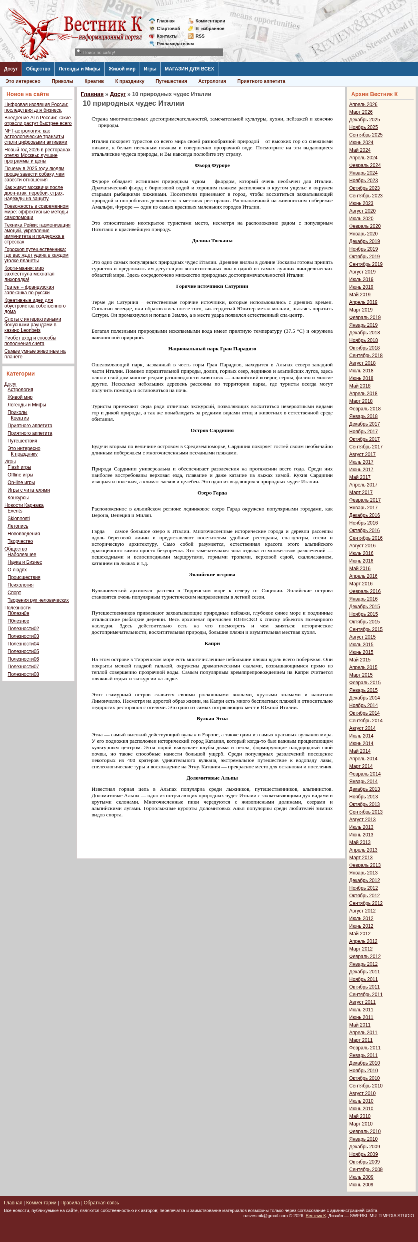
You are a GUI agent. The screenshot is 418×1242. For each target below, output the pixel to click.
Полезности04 (23, 644)
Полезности (17, 608)
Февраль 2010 (365, 1131)
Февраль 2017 (365, 500)
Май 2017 (360, 477)
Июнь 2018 (361, 378)
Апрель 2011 (363, 1032)
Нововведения (24, 534)
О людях (17, 570)
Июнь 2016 (361, 561)
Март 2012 (361, 949)
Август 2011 (362, 1002)
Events (15, 511)
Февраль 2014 (365, 774)
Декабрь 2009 (364, 1147)
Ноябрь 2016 (363, 523)
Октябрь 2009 (364, 1162)
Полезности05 (23, 651)
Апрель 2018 (363, 393)
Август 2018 (362, 363)
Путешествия (171, 81)
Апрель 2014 (363, 759)
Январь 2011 (363, 1055)
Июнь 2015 (361, 652)
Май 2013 (360, 842)
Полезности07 (23, 666)
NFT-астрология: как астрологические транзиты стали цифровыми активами (35, 136)
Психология (21, 585)
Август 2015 (362, 637)
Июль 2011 (361, 1010)
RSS (200, 36)
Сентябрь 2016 (366, 538)
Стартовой (168, 28)
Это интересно (23, 81)
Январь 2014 (363, 781)
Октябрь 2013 (364, 804)
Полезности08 (23, 674)
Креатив (94, 81)
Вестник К (316, 1215)
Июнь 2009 (361, 1185)
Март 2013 (361, 857)
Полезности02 (23, 628)
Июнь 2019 (361, 287)
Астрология (212, 81)
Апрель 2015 (363, 667)
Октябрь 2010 (364, 1078)
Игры (150, 69)
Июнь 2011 (361, 1017)
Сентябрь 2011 (366, 994)
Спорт (14, 592)
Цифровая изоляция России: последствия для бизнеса (36, 107)
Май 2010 (360, 1116)
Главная (166, 20)
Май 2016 (360, 568)
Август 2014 (362, 728)
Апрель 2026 (363, 104)
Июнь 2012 (361, 926)
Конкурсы (18, 497)
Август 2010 (362, 1093)
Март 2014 (361, 766)
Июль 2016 (361, 553)
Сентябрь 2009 (366, 1169)
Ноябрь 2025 (363, 127)
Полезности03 (23, 636)
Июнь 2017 (361, 469)
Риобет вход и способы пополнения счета (30, 340)
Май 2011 (360, 1025)
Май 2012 (360, 934)
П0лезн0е (18, 613)
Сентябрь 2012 (366, 903)
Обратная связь (101, 1203)
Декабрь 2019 (364, 241)
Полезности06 (23, 659)
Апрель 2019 (363, 302)
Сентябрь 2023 (366, 196)
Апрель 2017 (363, 485)
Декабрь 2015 (364, 606)
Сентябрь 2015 (366, 629)
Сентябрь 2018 (366, 355)
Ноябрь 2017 (363, 431)
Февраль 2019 (365, 317)
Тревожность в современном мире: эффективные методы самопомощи (36, 211)
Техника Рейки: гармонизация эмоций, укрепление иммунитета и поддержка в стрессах (37, 233)
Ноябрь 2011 (363, 979)
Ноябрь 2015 (363, 614)
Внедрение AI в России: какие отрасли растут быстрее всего (38, 120)
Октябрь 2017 (364, 439)
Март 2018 (361, 401)
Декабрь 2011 (364, 972)
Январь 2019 (363, 325)
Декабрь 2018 (364, 333)
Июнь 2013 (361, 835)
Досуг (11, 69)
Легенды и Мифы (79, 69)
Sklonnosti (19, 518)
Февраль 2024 (365, 165)
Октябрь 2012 (364, 895)
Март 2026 (361, 112)
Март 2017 (361, 492)
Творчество (20, 541)
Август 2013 (362, 819)
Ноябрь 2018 (363, 340)
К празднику (129, 81)
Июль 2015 (361, 644)
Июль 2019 (361, 279)
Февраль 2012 (365, 956)
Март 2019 (361, 310)
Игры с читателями (29, 490)
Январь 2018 (363, 416)
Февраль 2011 (365, 1048)
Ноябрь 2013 (363, 797)
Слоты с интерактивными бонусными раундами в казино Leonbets (32, 324)
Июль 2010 (361, 1101)
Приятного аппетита (261, 81)
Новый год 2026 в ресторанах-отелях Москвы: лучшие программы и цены (38, 155)
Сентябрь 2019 (366, 264)
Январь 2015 (363, 690)
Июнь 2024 (361, 142)
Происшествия (24, 577)
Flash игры (19, 467)
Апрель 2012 (363, 941)
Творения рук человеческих (38, 600)
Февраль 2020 (365, 226)
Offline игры (20, 475)
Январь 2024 (363, 173)
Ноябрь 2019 (363, 249)
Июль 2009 (361, 1177)
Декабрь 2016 (364, 515)
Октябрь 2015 (364, 622)
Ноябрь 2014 (363, 705)
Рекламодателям (172, 43)
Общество (38, 69)
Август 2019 (362, 272)
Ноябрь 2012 (363, 888)
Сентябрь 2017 (366, 447)
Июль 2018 (361, 371)
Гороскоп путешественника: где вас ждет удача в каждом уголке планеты (36, 255)
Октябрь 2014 (364, 713)
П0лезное (18, 621)
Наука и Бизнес (25, 562)
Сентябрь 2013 (366, 812)
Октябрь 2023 (364, 188)
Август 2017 (362, 454)
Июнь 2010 (361, 1108)
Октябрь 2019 (364, 256)
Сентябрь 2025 (366, 135)
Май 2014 (360, 751)
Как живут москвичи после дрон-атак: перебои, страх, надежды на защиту (34, 193)
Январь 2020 (363, 234)
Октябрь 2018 (364, 348)
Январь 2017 (363, 507)
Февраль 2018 (365, 409)
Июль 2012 (361, 918)
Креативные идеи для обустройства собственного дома (35, 305)
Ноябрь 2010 (363, 1070)
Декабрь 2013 (364, 789)
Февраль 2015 (365, 682)
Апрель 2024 (363, 158)
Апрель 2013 (363, 850)
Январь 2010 (363, 1139)
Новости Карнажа (24, 505)
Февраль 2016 (365, 591)
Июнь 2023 (361, 203)
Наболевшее (22, 554)
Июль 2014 (361, 736)
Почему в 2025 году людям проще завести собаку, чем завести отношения (34, 174)
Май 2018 (360, 386)
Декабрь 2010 (364, 1063)
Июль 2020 (361, 218)
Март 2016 (361, 584)
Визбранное (210, 28)
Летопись (18, 526)
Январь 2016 (363, 599)
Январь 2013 (363, 873)
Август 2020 (362, 211)
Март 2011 (361, 1040)
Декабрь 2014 (364, 698)
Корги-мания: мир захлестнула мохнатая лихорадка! (29, 273)
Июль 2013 (361, 827)
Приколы (62, 81)
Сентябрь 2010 (366, 1086)
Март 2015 (361, 675)
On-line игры (21, 482)
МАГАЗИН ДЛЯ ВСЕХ (189, 69)
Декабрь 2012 (364, 880)
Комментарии (210, 20)
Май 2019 (360, 294)
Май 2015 (360, 660)
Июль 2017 (361, 462)
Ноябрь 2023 (363, 180)
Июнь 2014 (361, 743)
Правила (70, 1203)
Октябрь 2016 (364, 530)
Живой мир (122, 69)
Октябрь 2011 (364, 987)
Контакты (167, 36)
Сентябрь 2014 (366, 720)
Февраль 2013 (365, 865)
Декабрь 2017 (364, 424)
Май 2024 (360, 150)
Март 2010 (361, 1124)
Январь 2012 (363, 964)
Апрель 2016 (363, 576)
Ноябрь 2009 (363, 1154)
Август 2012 (362, 911)
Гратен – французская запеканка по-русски (29, 289)
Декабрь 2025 (364, 120)
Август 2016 (362, 546)
